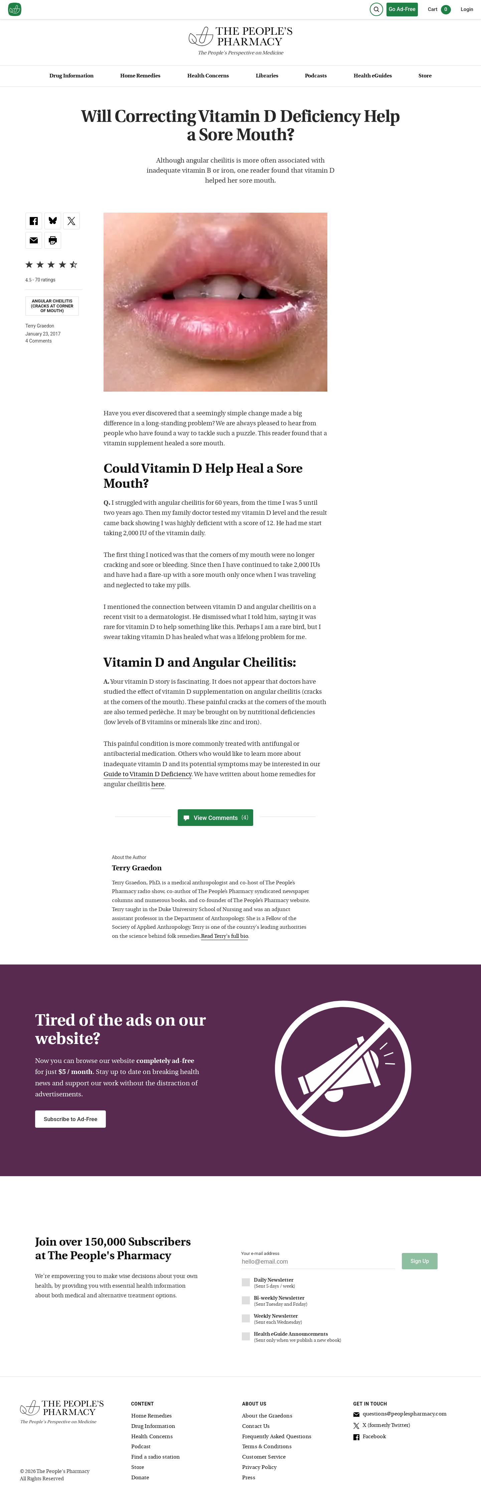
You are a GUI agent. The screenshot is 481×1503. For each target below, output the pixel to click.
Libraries (267, 76)
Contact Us (256, 1426)
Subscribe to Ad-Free (70, 1119)
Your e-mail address (260, 1253)
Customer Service (264, 1457)
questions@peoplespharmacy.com (400, 1415)
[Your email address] (318, 1263)
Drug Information (71, 76)
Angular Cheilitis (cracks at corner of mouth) (52, 306)
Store (425, 76)
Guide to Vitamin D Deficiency (147, 775)
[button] (52, 240)
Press (248, 1477)
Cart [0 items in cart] (439, 9)
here (157, 785)
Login (467, 9)
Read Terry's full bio (224, 936)
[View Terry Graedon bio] (212, 869)
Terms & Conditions (267, 1447)
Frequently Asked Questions (276, 1436)
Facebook (369, 1438)
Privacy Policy (259, 1467)
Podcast (141, 1447)
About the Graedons (267, 1416)
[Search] (376, 9)
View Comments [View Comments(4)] (215, 817)
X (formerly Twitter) (382, 1426)
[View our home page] (14, 9)
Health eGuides (373, 76)
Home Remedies (140, 76)
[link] (33, 221)
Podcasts (316, 76)
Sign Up (420, 1261)
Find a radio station (155, 1457)
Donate (140, 1477)
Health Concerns (208, 76)
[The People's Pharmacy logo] (240, 38)
